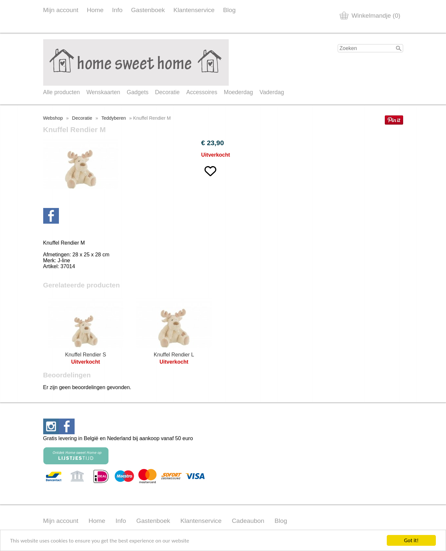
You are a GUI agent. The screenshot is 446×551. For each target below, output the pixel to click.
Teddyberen (113, 118)
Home (95, 10)
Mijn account (61, 10)
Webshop (53, 118)
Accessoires (201, 92)
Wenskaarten (103, 92)
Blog (229, 10)
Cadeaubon (248, 520)
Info (117, 10)
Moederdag (238, 92)
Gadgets (138, 92)
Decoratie (167, 92)
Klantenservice (194, 10)
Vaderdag (271, 92)
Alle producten (61, 92)
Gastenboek (148, 10)
